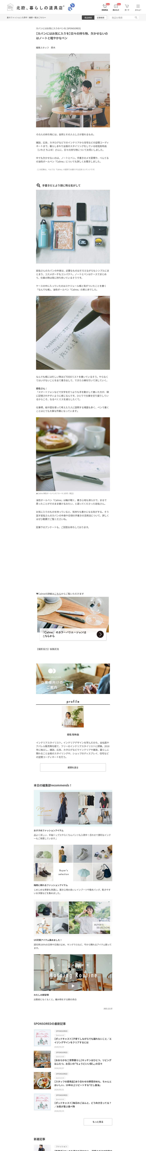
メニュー (138, 10)
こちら (57, 593)
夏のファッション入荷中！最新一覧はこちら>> (26, 17)
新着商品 (105, 10)
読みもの (116, 10)
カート (127, 10)
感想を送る (73, 767)
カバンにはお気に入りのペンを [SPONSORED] (58, 28)
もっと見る (98, 1121)
